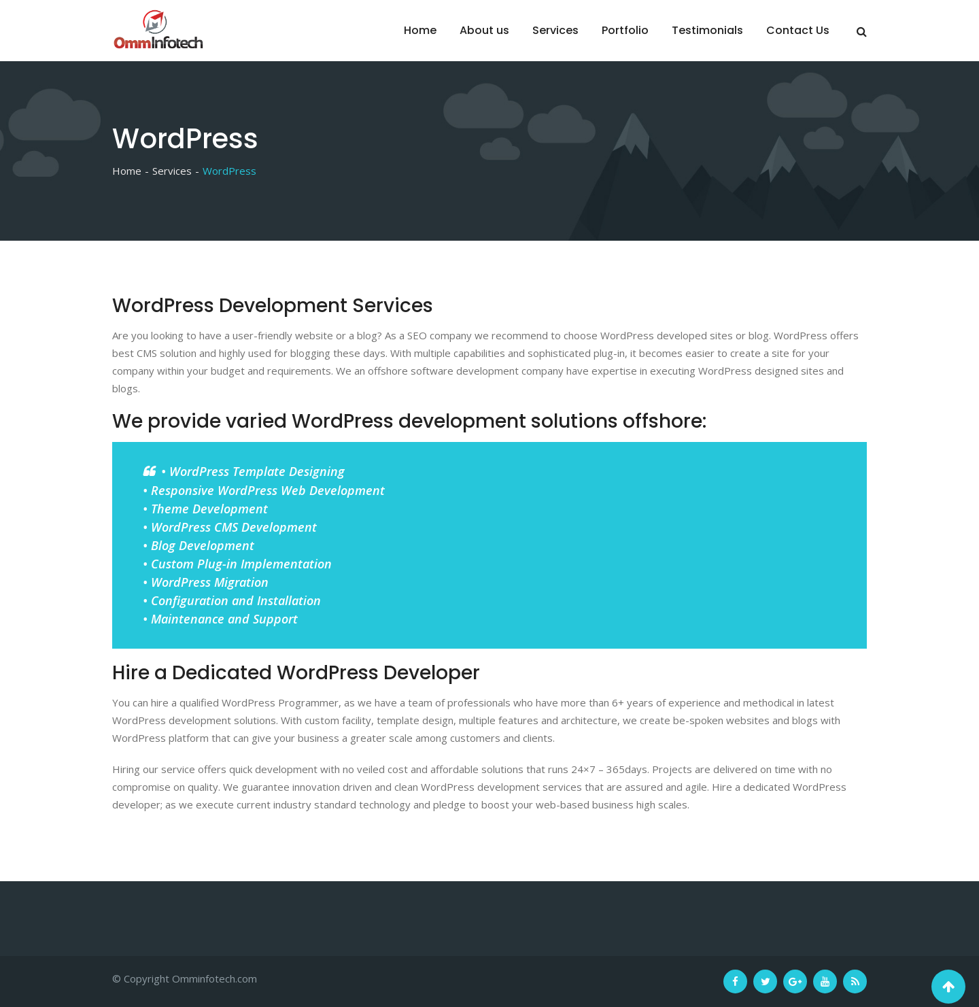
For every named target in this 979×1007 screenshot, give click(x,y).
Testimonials (707, 30)
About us (484, 30)
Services (555, 30)
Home (420, 30)
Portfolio (625, 30)
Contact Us (797, 30)
